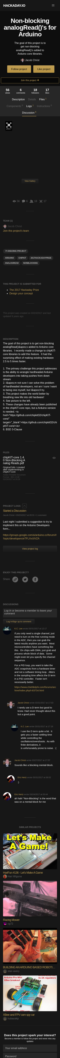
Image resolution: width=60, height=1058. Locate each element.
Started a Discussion (14, 510)
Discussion (29, 112)
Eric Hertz (22, 777)
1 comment (41, 515)
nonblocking (30, 263)
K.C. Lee (18, 628)
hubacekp (11, 1018)
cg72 (8, 923)
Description (18, 99)
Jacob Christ (30, 60)
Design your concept (21, 293)
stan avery (11, 971)
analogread (12, 263)
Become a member (13, 1037)
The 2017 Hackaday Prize (8, 126)
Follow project (19, 69)
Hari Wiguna (12, 876)
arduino (9, 258)
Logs (30, 105)
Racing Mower (11, 920)
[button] (53, 5)
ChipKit (22, 258)
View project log (30, 548)
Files (42, 99)
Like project (43, 69)
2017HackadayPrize (41, 258)
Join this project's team (16, 230)
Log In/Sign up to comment (18, 621)
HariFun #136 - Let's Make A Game (23, 872)
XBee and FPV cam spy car (19, 1014)
